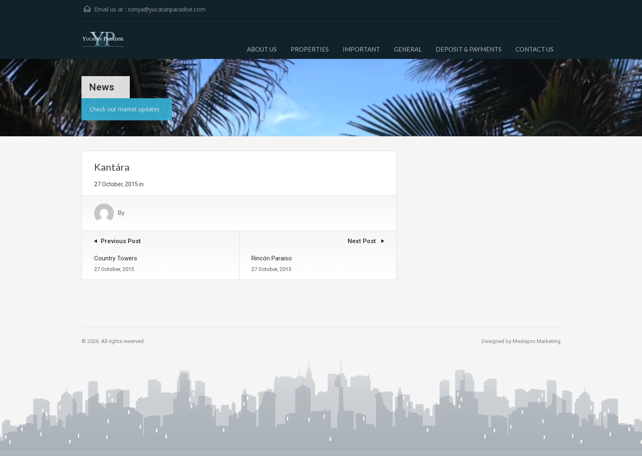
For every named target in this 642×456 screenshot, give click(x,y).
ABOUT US (262, 49)
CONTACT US (534, 49)
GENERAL (408, 49)
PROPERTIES (310, 49)
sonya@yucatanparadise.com (167, 9)
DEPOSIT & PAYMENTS (469, 49)
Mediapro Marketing (537, 341)
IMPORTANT (361, 49)
